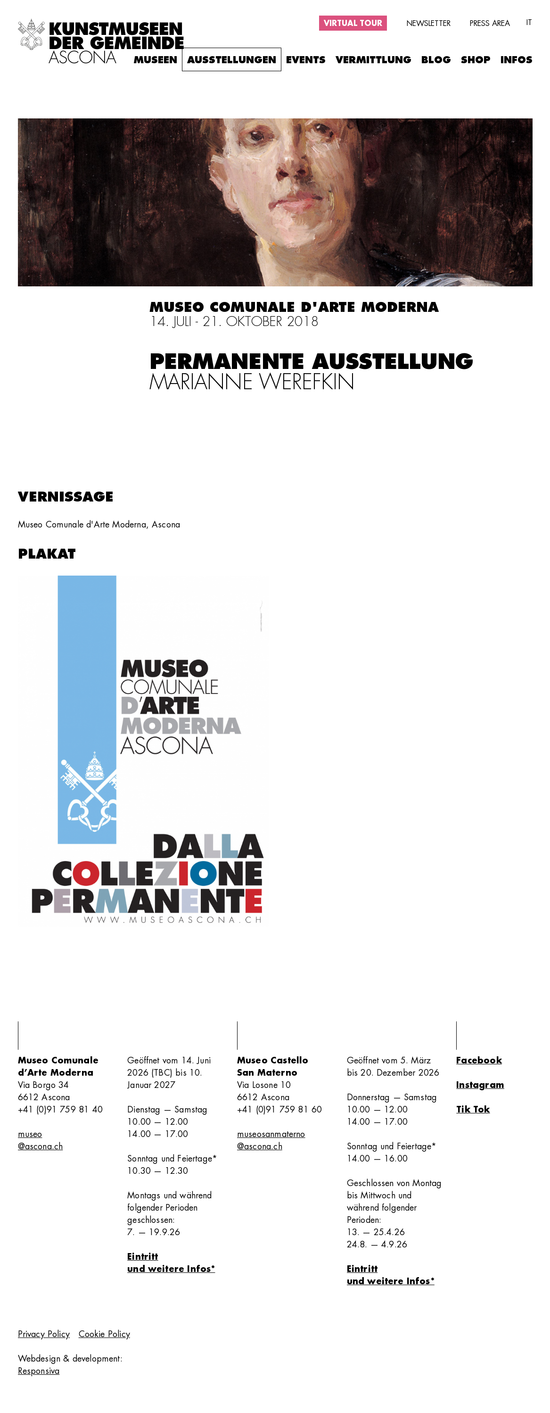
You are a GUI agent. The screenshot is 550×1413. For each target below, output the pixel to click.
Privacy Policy (44, 1334)
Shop (476, 60)
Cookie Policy (104, 1334)
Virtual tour (353, 23)
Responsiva (39, 1371)
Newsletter (428, 23)
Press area (490, 23)
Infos (517, 60)
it (529, 22)
